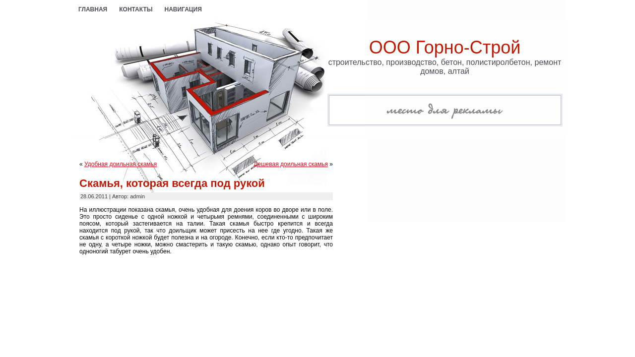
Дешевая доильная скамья (291, 164)
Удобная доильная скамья (120, 164)
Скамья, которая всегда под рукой (172, 183)
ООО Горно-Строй (445, 47)
